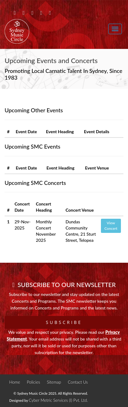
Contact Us (78, 382)
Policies (33, 382)
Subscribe (64, 322)
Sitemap (54, 382)
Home (14, 382)
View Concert (110, 226)
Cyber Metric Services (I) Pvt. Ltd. (58, 400)
